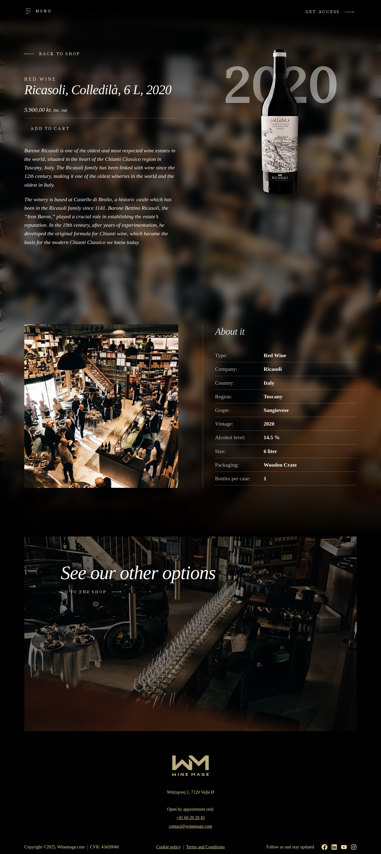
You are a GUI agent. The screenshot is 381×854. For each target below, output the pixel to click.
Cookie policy (168, 847)
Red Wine (40, 79)
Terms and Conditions (205, 847)
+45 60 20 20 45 (190, 817)
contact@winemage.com (190, 826)
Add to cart (49, 128)
